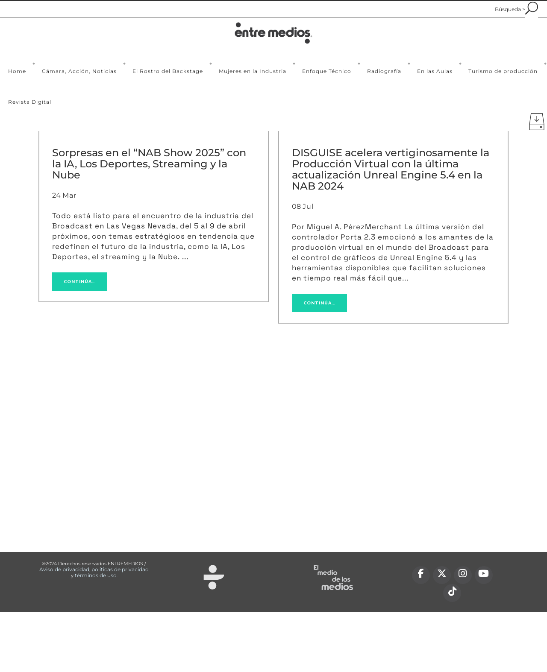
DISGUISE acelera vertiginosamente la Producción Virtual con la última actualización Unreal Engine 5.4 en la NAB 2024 (390, 169)
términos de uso (96, 575)
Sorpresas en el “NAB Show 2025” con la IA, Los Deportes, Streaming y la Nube (149, 163)
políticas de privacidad (120, 569)
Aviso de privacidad (64, 569)
